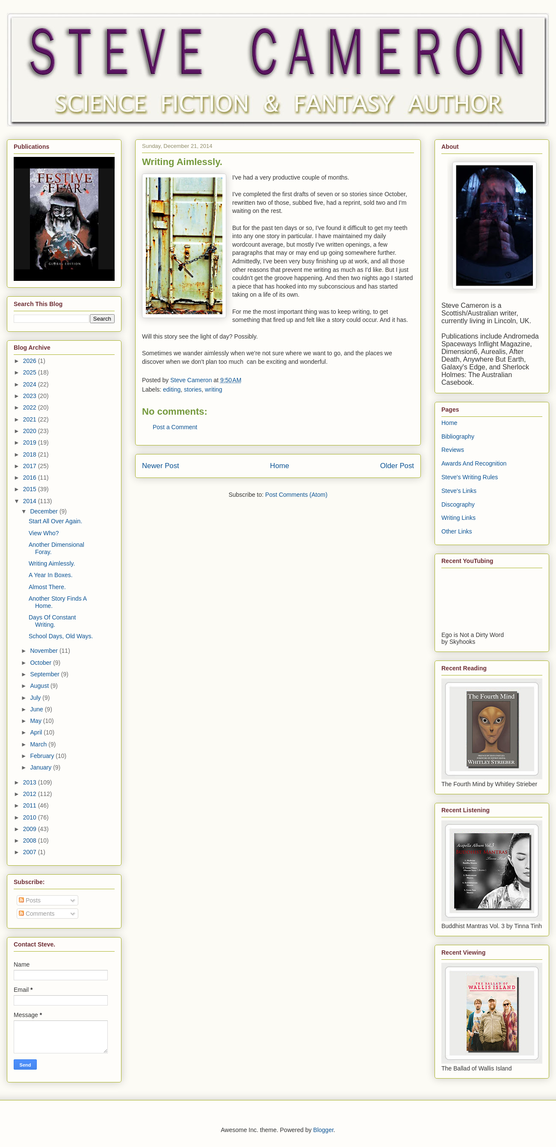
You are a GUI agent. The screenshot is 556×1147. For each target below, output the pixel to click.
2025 (30, 372)
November (44, 650)
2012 (30, 793)
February (43, 755)
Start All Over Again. (55, 521)
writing (213, 389)
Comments (37, 913)
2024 (30, 384)
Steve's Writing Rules (469, 477)
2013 (30, 782)
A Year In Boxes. (51, 575)
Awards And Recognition (473, 463)
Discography (458, 504)
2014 (30, 501)
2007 (30, 852)
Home (279, 466)
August (40, 685)
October (41, 662)
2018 (30, 454)
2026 (30, 360)
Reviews (452, 449)
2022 (30, 407)
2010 (30, 817)
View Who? (44, 533)
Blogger (323, 1129)
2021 (30, 419)
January (41, 767)
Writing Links (458, 517)
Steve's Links (458, 490)
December (44, 511)
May (36, 720)
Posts (30, 900)
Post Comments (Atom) (296, 494)
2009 (30, 829)
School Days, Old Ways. (61, 636)
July (36, 697)
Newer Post (160, 466)
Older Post (397, 466)
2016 (30, 477)
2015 (30, 489)
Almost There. (47, 587)
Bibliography (457, 436)
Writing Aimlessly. (52, 563)
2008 (30, 840)
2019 (30, 442)
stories (192, 389)
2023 (30, 395)
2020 (30, 431)
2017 (30, 466)
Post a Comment (175, 427)
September (45, 674)
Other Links (456, 531)
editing (171, 389)
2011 (30, 805)
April (37, 732)
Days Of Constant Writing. (52, 621)
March (39, 744)
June (37, 709)
